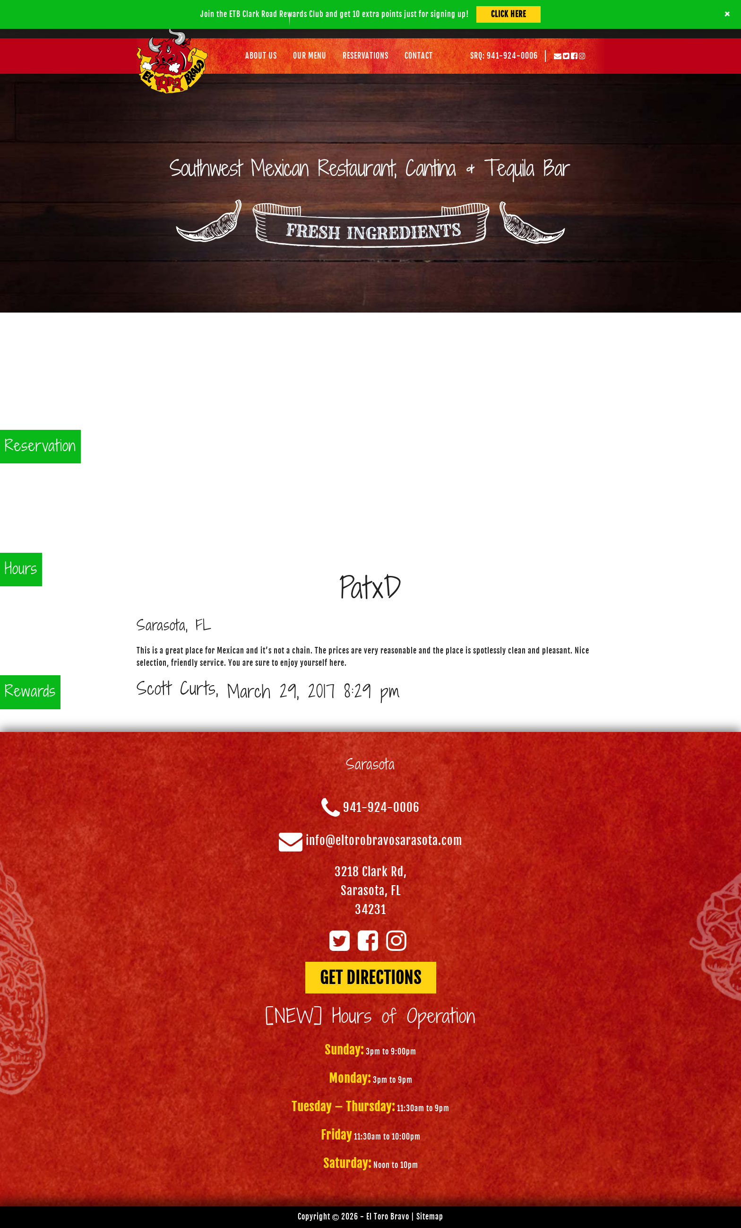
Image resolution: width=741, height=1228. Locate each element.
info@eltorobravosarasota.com (384, 841)
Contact (419, 56)
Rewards (30, 692)
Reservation (40, 446)
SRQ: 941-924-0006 (504, 56)
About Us (261, 56)
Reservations (365, 56)
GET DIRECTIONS (371, 978)
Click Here (508, 14)
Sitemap (429, 1216)
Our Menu (310, 56)
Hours (21, 569)
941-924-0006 (381, 808)
